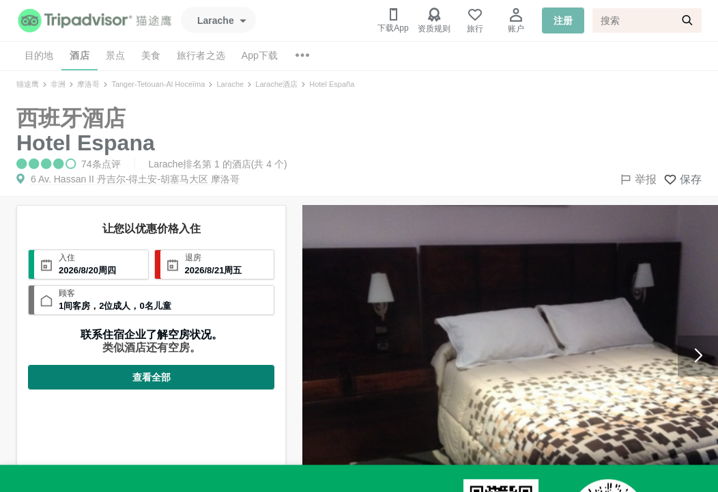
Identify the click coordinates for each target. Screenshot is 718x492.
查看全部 (151, 377)
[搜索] (647, 20)
